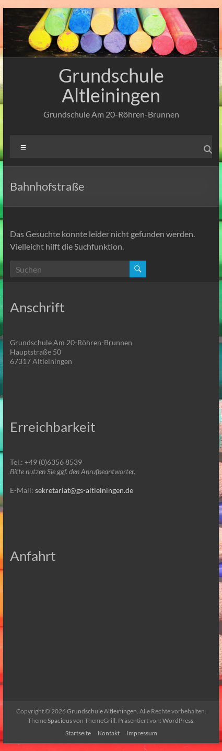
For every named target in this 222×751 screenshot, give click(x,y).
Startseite (78, 733)
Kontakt (109, 733)
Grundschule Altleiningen (111, 85)
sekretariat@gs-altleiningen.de (84, 490)
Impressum (141, 733)
